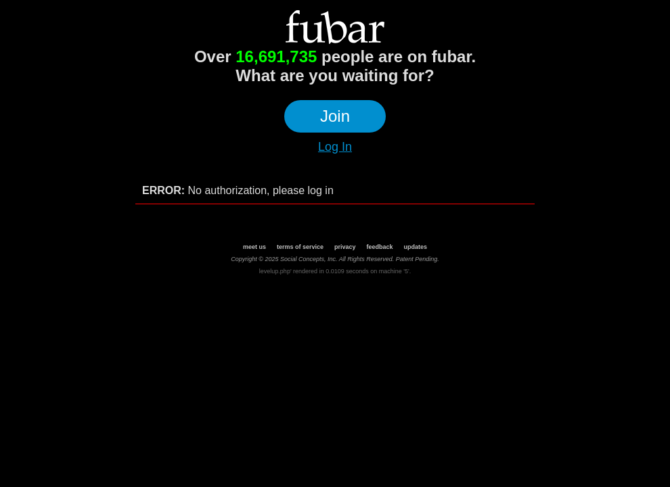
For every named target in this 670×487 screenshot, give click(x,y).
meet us (254, 247)
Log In (335, 147)
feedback (380, 247)
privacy (345, 247)
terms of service (300, 247)
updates (416, 247)
